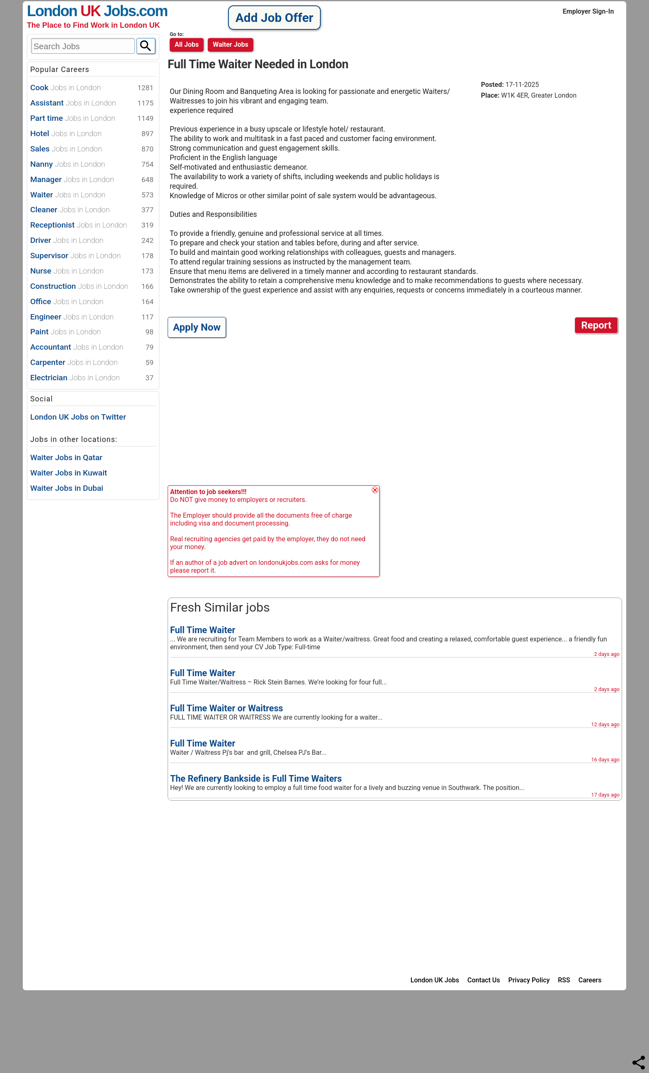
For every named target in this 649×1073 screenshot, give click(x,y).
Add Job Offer (274, 17)
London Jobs (81, 10)
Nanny (92, 164)
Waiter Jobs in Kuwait (68, 473)
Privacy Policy (529, 980)
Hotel (92, 133)
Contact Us (483, 980)
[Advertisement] (550, 169)
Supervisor (92, 256)
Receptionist (92, 225)
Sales (92, 149)
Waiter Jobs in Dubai (66, 488)
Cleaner (92, 210)
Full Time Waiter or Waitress (226, 708)
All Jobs (187, 44)
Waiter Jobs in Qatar (66, 457)
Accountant (92, 347)
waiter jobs (230, 44)
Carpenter (92, 362)
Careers (590, 980)
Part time (92, 118)
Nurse (92, 271)
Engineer (92, 317)
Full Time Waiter (202, 630)
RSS (564, 980)
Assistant (92, 103)
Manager (92, 179)
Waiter (92, 195)
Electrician (92, 378)
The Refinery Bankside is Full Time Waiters (256, 778)
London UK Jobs (435, 980)
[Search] (146, 46)
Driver (92, 240)
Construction (92, 286)
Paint (92, 332)
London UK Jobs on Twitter (78, 417)
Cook (92, 88)
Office (92, 301)
